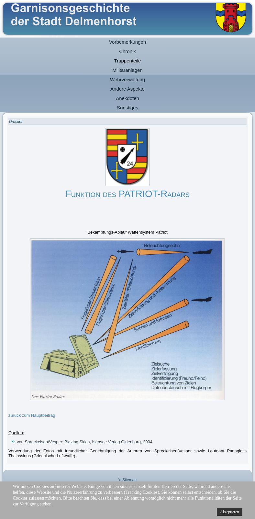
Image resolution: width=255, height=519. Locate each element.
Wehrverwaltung (127, 79)
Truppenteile (127, 60)
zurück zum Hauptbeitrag (31, 415)
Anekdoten (127, 98)
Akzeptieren (229, 512)
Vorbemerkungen (127, 42)
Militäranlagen (127, 70)
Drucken (16, 121)
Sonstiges (127, 107)
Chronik (127, 51)
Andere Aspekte (127, 89)
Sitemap (129, 480)
